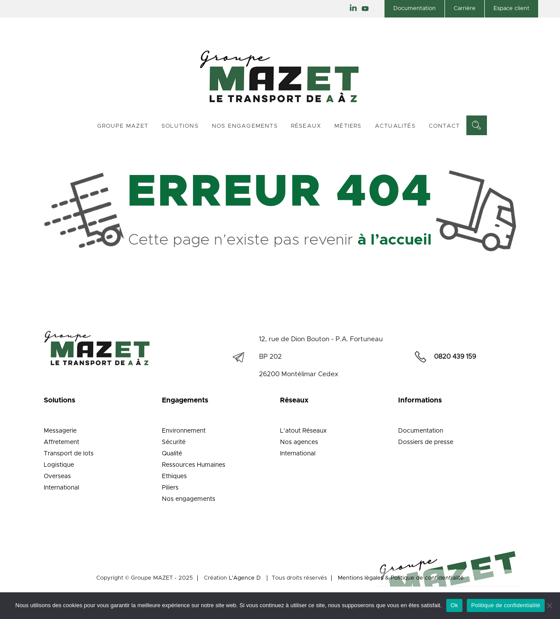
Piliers (170, 488)
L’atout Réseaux (303, 431)
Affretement (61, 442)
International (61, 488)
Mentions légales (360, 578)
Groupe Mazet (122, 126)
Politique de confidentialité (427, 578)
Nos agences (299, 442)
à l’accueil (394, 240)
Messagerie (60, 431)
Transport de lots (69, 454)
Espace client (511, 8)
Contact (444, 126)
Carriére (465, 8)
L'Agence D (245, 578)
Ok (454, 605)
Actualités (395, 126)
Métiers (347, 126)
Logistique (59, 465)
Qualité (172, 454)
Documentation (414, 8)
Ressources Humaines (193, 465)
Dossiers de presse (425, 442)
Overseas (57, 476)
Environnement (184, 431)
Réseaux (306, 126)
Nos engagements (245, 126)
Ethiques (174, 476)
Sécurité (174, 442)
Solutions (180, 126)
